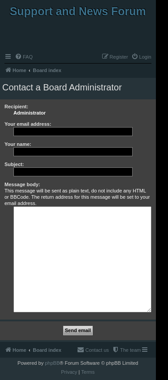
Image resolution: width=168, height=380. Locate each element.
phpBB (52, 363)
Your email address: (27, 124)
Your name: (17, 144)
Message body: (22, 184)
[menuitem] (24, 56)
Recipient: (16, 106)
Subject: (14, 164)
